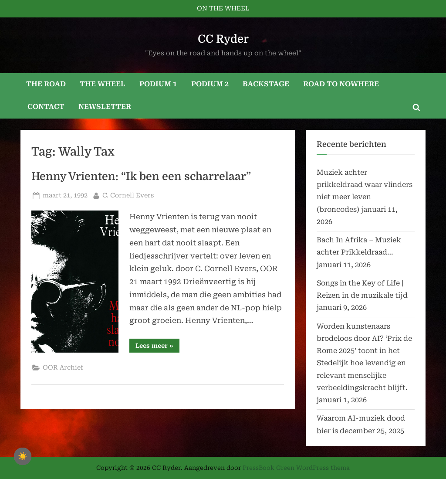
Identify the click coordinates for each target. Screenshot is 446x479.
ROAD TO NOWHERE (341, 84)
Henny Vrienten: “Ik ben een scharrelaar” (141, 176)
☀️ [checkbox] (22, 456)
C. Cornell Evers (128, 194)
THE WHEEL (102, 84)
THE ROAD (46, 84)
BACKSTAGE (266, 84)
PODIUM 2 (210, 84)
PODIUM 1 (158, 84)
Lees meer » (157, 347)
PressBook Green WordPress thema (296, 467)
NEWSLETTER (104, 106)
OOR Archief (63, 367)
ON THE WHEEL (223, 8)
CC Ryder (223, 39)
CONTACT (45, 106)
